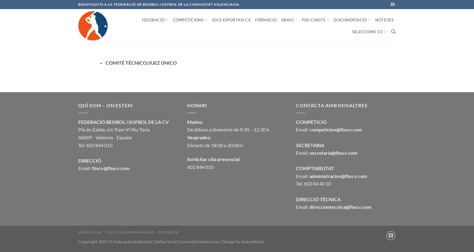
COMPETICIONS (190, 20)
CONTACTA (168, 232)
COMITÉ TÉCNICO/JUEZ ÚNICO (141, 63)
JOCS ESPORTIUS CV (231, 20)
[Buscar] (393, 31)
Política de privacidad (130, 232)
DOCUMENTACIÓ (352, 20)
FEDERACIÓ (155, 20)
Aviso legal (90, 232)
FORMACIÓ (266, 20)
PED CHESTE (316, 20)
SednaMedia (253, 241)
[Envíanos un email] (392, 4)
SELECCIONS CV (369, 32)
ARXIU (289, 20)
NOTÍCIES (384, 20)
